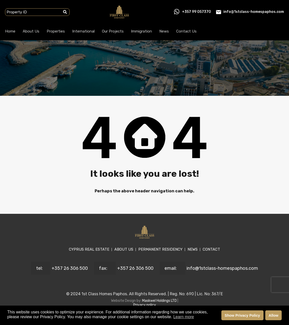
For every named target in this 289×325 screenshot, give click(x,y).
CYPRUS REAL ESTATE (89, 249)
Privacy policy (144, 305)
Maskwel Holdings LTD (159, 301)
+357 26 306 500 (69, 268)
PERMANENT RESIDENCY (160, 249)
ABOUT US (123, 249)
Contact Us (186, 31)
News (164, 31)
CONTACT (211, 249)
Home (10, 31)
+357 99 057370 (196, 12)
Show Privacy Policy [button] (242, 315)
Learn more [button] (183, 317)
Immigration (141, 31)
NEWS (193, 249)
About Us (31, 31)
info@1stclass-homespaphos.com (253, 12)
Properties (56, 31)
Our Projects (113, 31)
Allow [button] (273, 315)
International (83, 31)
